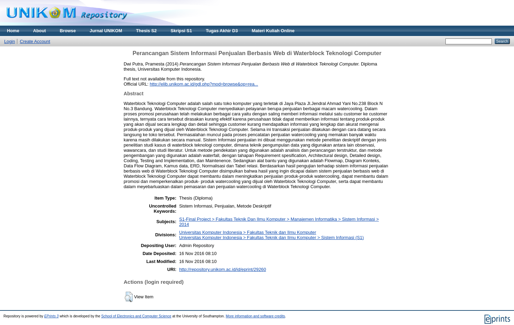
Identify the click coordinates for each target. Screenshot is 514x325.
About (39, 30)
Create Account (35, 41)
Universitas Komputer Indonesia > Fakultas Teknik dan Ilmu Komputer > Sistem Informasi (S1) (271, 237)
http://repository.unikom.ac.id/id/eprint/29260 (222, 269)
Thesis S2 (146, 30)
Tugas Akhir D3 (222, 30)
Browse (68, 30)
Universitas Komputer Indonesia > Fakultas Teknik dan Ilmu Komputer (247, 232)
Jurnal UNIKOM (106, 30)
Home (13, 30)
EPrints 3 (51, 316)
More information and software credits (255, 316)
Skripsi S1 (181, 30)
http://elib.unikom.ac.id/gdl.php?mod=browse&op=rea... (204, 84)
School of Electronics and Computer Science (136, 316)
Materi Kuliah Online (273, 30)
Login (9, 41)
